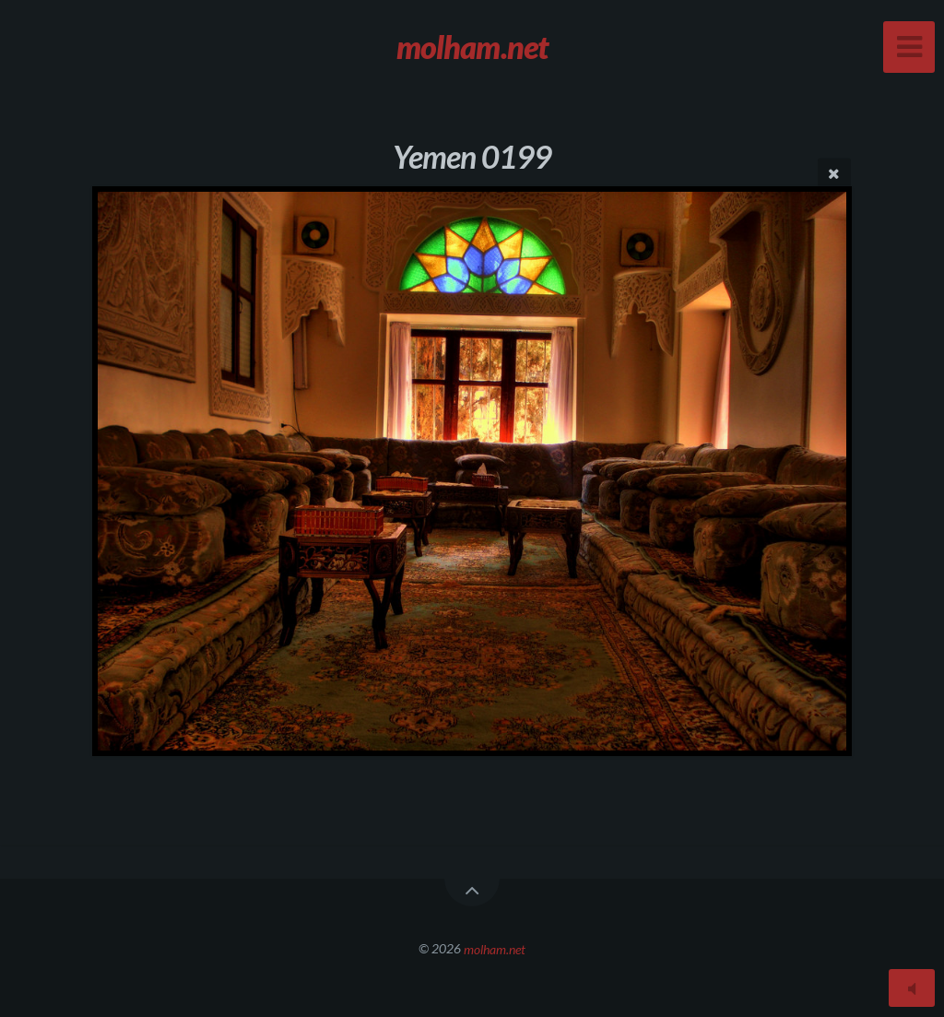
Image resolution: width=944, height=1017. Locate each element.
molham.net (494, 948)
